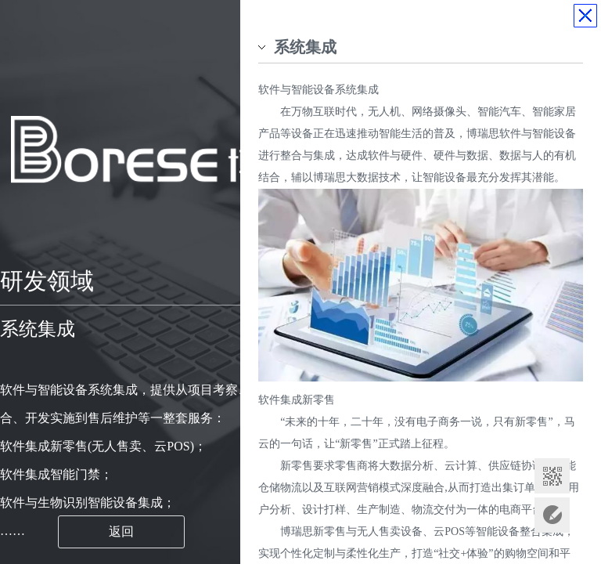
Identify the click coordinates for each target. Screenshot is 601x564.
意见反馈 (552, 515)
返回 (121, 531)
